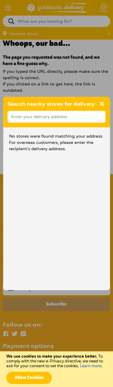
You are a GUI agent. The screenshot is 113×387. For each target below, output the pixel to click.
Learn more (90, 366)
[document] (56, 369)
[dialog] (56, 193)
